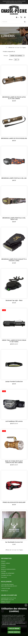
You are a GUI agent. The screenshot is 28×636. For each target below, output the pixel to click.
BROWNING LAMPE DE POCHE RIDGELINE (14, 138)
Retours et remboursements (8, 569)
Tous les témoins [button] (14, 628)
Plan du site (4, 577)
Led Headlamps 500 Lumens (14, 421)
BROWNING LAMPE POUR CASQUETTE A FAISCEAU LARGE (14, 259)
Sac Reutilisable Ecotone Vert (14, 542)
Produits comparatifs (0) (9, 51)
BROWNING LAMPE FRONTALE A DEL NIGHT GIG (14, 218)
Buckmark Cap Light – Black (14, 300)
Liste (6, 47)
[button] (26, 605)
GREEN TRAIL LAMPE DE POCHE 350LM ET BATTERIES (14, 340)
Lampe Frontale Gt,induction (14, 381)
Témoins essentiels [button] (14, 632)
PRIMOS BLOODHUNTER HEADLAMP (14, 502)
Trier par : (5, 55)
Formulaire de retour (6, 575)
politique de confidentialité (9, 624)
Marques (3, 561)
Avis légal (3, 571)
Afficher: (11, 59)
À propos (3, 565)
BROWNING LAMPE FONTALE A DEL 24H (14, 178)
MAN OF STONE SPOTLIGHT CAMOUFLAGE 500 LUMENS (14, 461)
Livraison (3, 567)
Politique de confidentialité (7, 573)
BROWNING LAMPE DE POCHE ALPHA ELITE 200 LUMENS (14, 97)
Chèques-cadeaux (5, 563)
